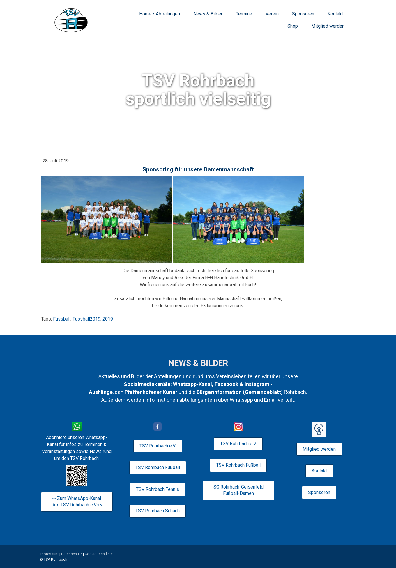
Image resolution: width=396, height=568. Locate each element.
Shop (292, 26)
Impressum (49, 554)
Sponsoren (303, 14)
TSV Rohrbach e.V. (157, 446)
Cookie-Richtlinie (99, 554)
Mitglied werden (327, 26)
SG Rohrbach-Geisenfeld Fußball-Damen (238, 490)
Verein (272, 14)
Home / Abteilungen (159, 14)
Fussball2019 (86, 319)
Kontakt (335, 14)
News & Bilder (207, 14)
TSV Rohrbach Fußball (157, 467)
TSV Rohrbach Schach (157, 511)
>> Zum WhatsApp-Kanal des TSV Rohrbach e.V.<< (76, 501)
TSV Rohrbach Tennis (157, 489)
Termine (244, 14)
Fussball (61, 319)
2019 (107, 319)
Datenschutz (71, 554)
